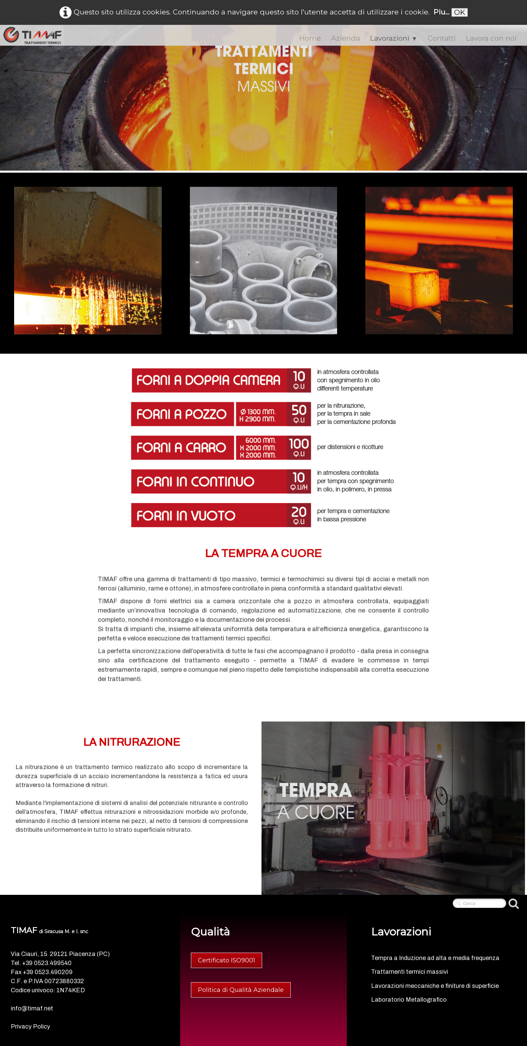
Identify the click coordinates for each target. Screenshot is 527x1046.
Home (310, 38)
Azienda (345, 38)
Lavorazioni (393, 38)
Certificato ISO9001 (226, 960)
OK (459, 12)
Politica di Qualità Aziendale (241, 990)
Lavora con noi (491, 38)
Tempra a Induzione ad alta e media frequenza (435, 958)
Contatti (442, 38)
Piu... (441, 12)
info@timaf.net (32, 1008)
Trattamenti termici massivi (409, 971)
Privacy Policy (30, 1026)
